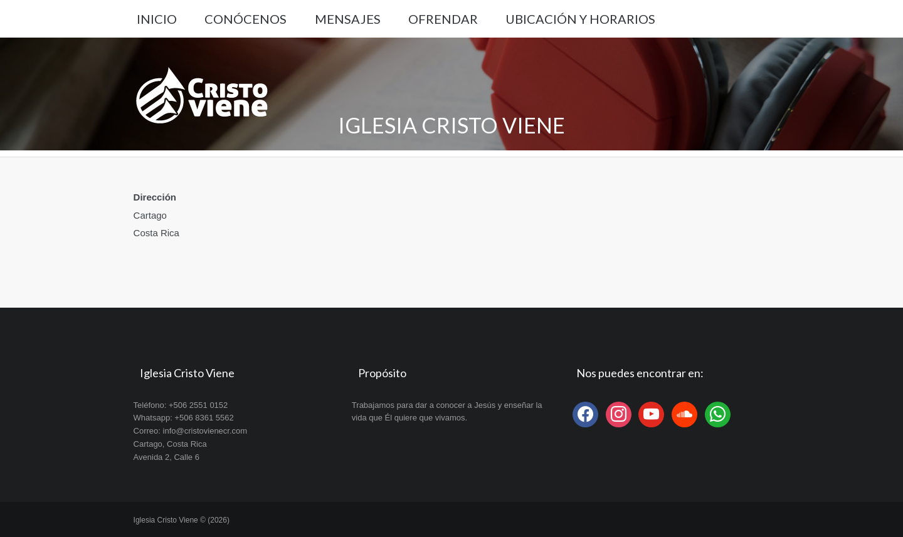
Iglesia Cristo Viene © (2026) (182, 520)
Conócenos (245, 18)
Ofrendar (443, 18)
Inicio (157, 18)
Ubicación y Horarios (580, 18)
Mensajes (348, 18)
